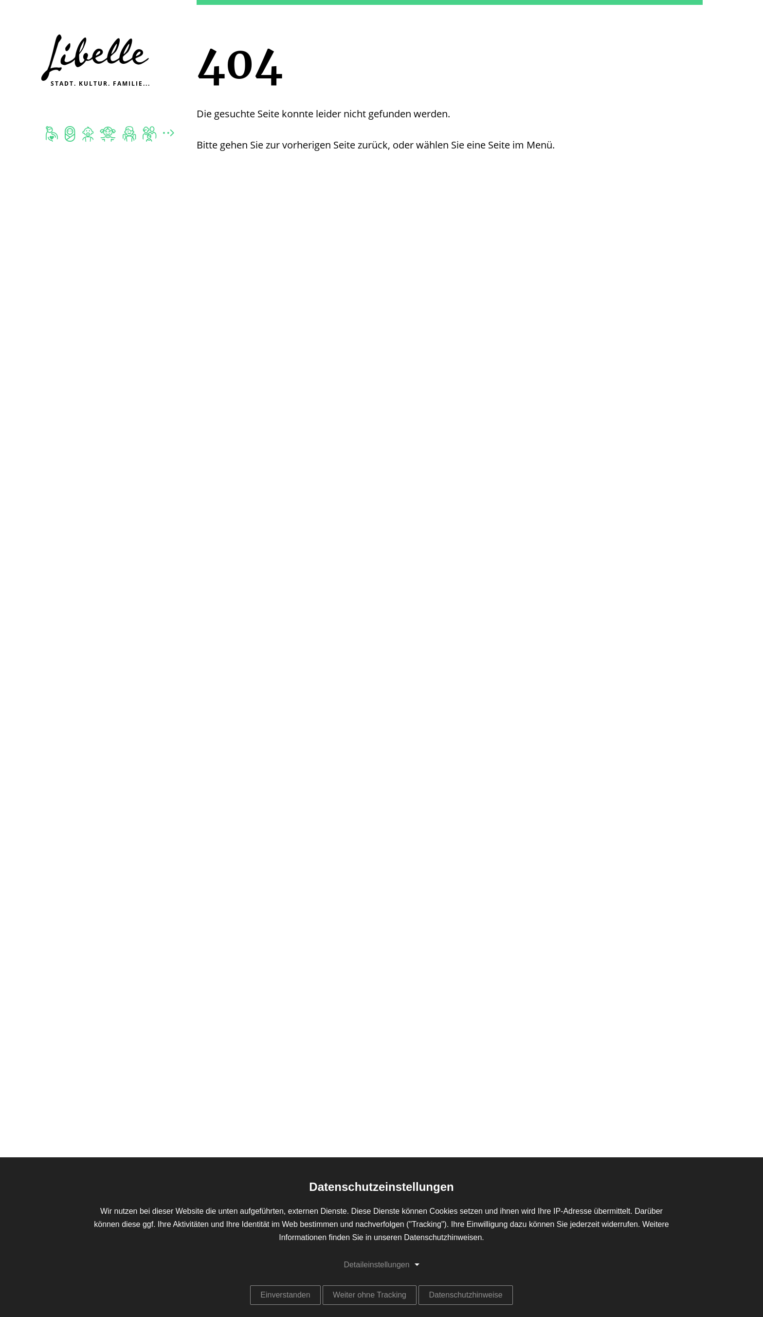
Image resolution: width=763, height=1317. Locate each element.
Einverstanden (285, 1295)
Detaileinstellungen (376, 1265)
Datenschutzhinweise (465, 1295)
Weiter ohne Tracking (369, 1295)
